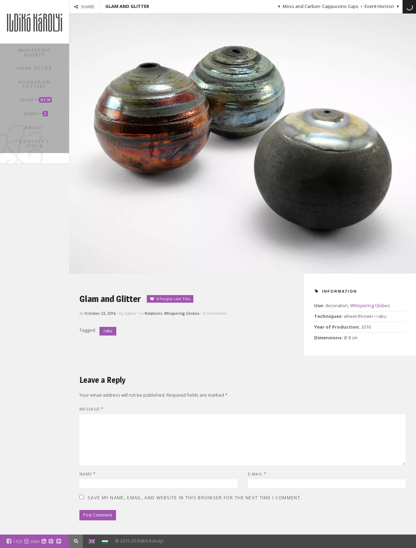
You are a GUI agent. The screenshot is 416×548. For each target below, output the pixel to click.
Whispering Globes (34, 52)
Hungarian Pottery (35, 84)
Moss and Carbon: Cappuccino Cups (320, 6)
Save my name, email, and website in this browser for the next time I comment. (195, 497)
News (36, 114)
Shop (36, 100)
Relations (153, 313)
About (34, 128)
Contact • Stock (35, 144)
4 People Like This (173, 298)
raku (108, 331)
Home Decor (34, 68)
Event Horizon (380, 6)
